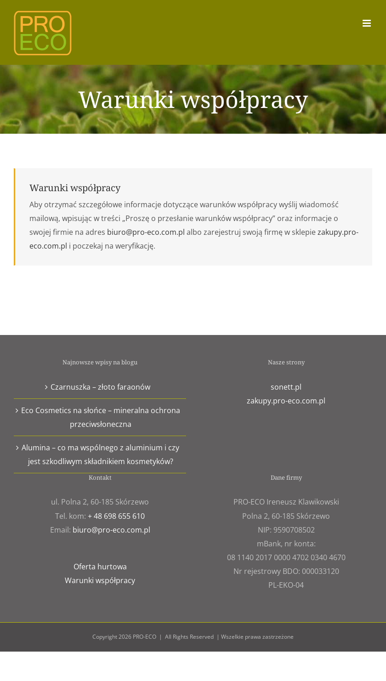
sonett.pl (286, 387)
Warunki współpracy (100, 580)
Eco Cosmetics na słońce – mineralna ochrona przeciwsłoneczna (100, 417)
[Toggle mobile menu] (367, 23)
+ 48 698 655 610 (116, 516)
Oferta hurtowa (100, 567)
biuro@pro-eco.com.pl (146, 232)
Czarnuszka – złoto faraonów (100, 387)
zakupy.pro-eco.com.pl (286, 401)
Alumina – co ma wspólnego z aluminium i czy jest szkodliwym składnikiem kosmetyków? (100, 454)
